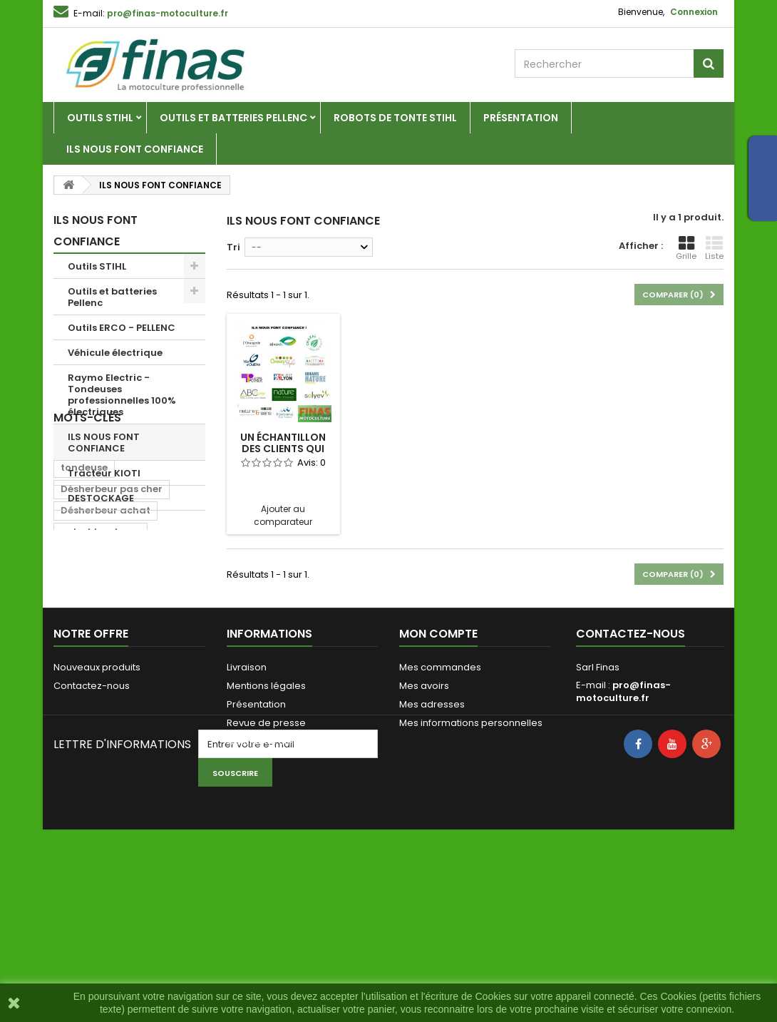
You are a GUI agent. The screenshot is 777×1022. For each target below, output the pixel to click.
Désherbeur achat (105, 628)
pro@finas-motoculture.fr (623, 838)
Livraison (247, 814)
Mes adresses (432, 851)
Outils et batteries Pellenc (233, 118)
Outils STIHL (100, 118)
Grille (686, 248)
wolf (156, 671)
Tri (233, 247)
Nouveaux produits (96, 814)
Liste (714, 248)
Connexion (694, 12)
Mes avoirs (424, 832)
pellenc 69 (86, 564)
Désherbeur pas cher (112, 606)
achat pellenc (95, 671)
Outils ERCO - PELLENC (121, 327)
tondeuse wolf (96, 692)
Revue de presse (266, 870)
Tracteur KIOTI (104, 473)
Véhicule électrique (115, 352)
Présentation (520, 118)
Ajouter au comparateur (283, 515)
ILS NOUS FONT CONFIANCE (134, 149)
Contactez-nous (91, 832)
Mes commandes (440, 814)
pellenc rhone (161, 564)
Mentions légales (266, 832)
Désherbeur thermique (117, 713)
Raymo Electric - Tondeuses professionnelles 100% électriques (122, 395)
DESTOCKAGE (101, 498)
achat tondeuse (100, 649)
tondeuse (84, 585)
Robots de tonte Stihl (395, 118)
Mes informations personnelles (470, 870)
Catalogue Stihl (262, 888)
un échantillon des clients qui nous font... (283, 448)
